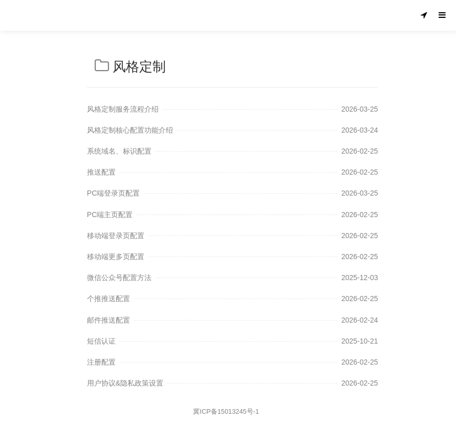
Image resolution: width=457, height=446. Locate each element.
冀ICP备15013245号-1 (226, 411)
